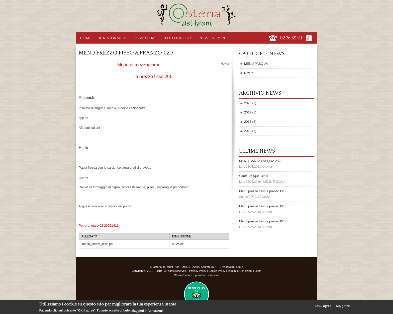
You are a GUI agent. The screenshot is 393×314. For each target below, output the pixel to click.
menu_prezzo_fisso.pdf (97, 244)
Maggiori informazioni (147, 310)
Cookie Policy (217, 270)
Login (258, 270)
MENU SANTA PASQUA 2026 (260, 161)
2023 (247, 103)
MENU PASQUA (256, 64)
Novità (225, 64)
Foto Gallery (178, 38)
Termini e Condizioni (240, 270)
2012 (247, 131)
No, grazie (343, 306)
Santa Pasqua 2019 (253, 176)
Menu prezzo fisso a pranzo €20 (262, 191)
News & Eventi (214, 38)
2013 (247, 121)
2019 (247, 112)
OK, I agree (323, 306)
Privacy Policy (197, 270)
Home (85, 38)
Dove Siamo (145, 38)
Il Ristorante (112, 38)
